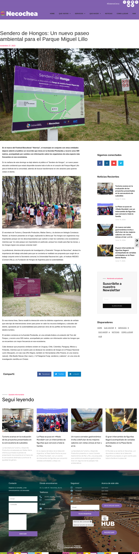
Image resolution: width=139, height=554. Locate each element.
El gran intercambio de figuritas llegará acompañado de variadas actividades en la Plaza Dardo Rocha (125, 253)
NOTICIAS (108, 13)
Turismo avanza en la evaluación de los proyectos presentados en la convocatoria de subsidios (125, 191)
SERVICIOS (80, 13)
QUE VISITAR (64, 13)
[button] (44, 373)
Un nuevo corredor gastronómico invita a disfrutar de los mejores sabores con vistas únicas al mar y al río (125, 233)
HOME (52, 13)
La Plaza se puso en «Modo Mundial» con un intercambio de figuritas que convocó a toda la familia (125, 212)
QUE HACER (95, 13)
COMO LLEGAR (122, 13)
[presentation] (17, 521)
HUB (134, 13)
